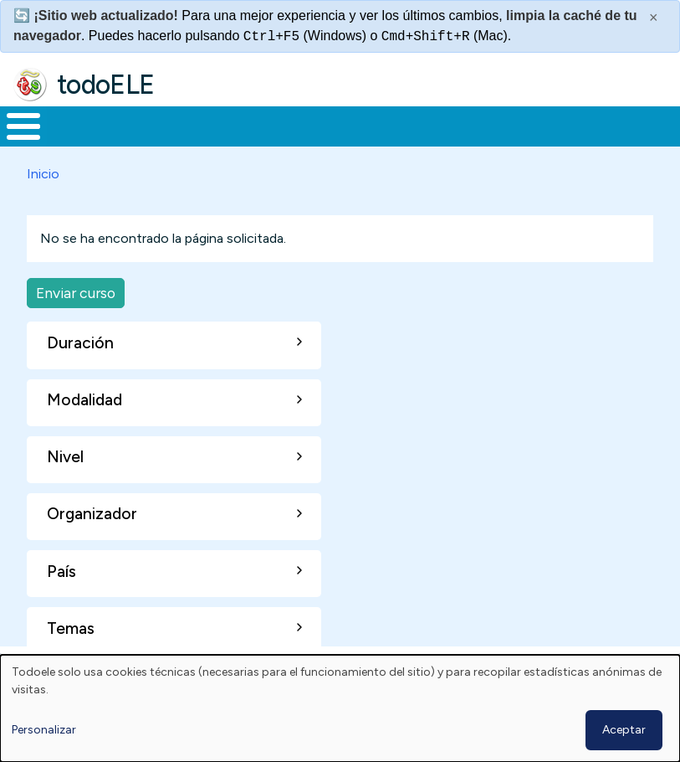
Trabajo (288, 133)
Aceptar (624, 730)
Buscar (662, 124)
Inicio (14, 133)
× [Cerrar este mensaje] (653, 17)
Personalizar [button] (44, 730)
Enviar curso (75, 307)
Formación (188, 133)
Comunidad (587, 133)
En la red (370, 133)
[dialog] (340, 708)
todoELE (106, 84)
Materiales (80, 133)
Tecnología (476, 133)
